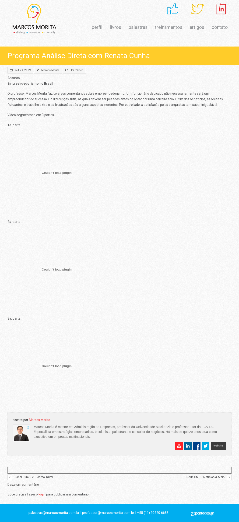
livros (115, 27)
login (42, 494)
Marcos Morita (50, 70)
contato (220, 27)
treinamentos (168, 27)
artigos (197, 27)
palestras (138, 27)
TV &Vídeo (77, 70)
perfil (97, 27)
